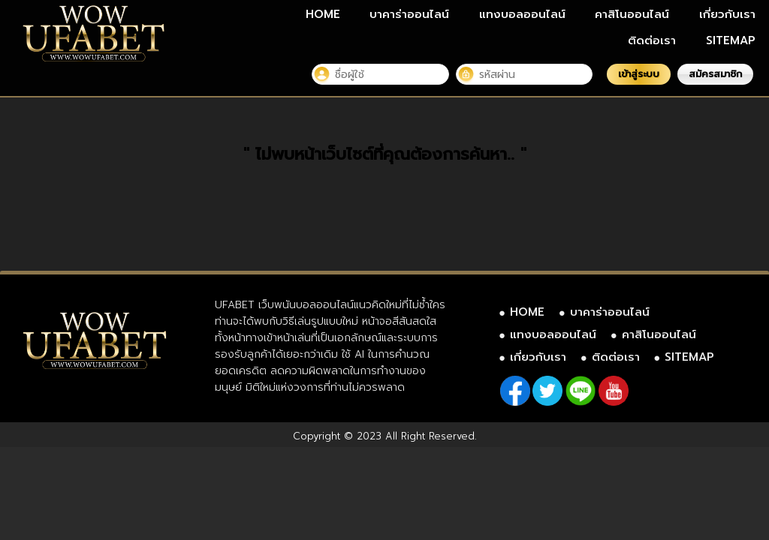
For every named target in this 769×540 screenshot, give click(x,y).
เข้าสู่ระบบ (638, 74)
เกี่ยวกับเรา (727, 14)
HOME (323, 14)
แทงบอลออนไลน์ (522, 14)
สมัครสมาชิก (715, 74)
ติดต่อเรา (652, 40)
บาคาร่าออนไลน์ (409, 14)
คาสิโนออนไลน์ (632, 14)
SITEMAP (730, 40)
